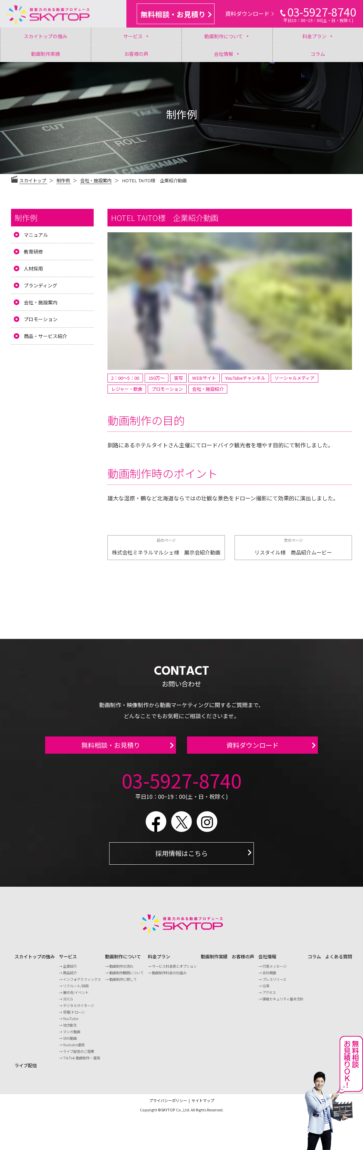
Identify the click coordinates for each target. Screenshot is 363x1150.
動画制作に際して (123, 983)
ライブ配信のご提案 (78, 1055)
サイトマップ (202, 1104)
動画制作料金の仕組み (169, 976)
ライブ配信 (25, 1069)
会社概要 (269, 976)
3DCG (68, 1003)
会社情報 (227, 53)
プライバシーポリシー (168, 1104)
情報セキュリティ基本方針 (282, 1003)
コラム (318, 53)
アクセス (269, 996)
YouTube (70, 1022)
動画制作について (227, 36)
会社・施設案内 (96, 180)
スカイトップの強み (45, 36)
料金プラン (317, 36)
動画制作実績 (45, 53)
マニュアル (36, 234)
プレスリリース (274, 983)
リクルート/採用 (76, 990)
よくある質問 (338, 960)
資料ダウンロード (249, 13)
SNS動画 (70, 1042)
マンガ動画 (71, 1035)
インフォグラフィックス (82, 983)
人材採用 (33, 268)
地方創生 (70, 1029)
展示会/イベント (76, 996)
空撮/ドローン (74, 1016)
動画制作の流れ (121, 970)
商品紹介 (70, 976)
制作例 (25, 217)
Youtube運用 (73, 1048)
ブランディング (40, 285)
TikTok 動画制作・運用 (81, 1062)
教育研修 (33, 251)
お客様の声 (136, 53)
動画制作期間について (126, 976)
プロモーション (41, 319)
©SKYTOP (166, 1114)
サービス (136, 36)
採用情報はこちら (181, 857)
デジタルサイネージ (78, 1009)
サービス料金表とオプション (174, 970)
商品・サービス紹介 (45, 336)
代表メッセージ (274, 970)
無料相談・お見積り (176, 14)
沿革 (265, 990)
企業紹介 (70, 970)
